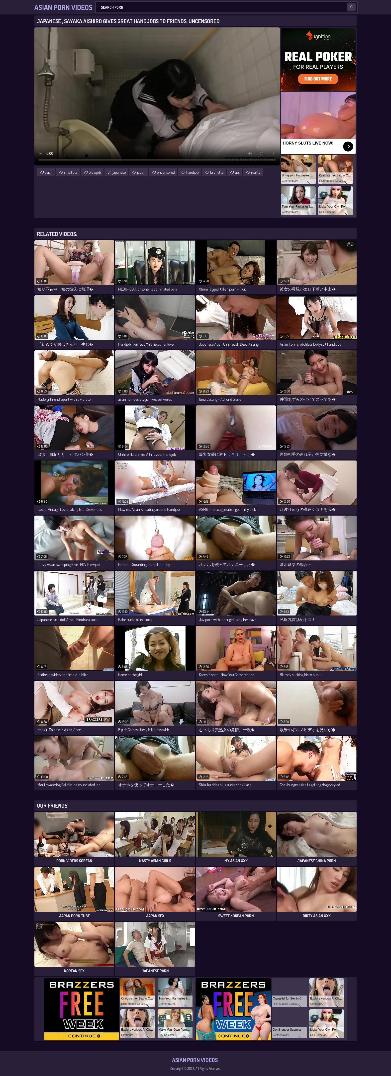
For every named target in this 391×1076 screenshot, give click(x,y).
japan (141, 172)
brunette (216, 172)
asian (49, 172)
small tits (70, 172)
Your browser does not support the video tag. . (157, 96)
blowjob (95, 172)
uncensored (166, 172)
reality (255, 172)
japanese (119, 172)
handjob (192, 172)
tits (237, 172)
